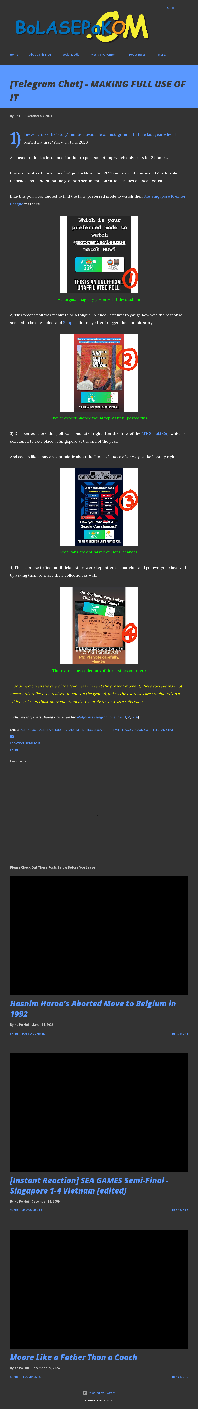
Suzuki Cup (142, 730)
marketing (84, 730)
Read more (180, 1033)
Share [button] (14, 749)
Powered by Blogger (99, 1393)
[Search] (169, 8)
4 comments (31, 1377)
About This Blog (40, 54)
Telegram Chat (162, 730)
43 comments (32, 1210)
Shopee (70, 322)
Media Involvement (104, 54)
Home (14, 54)
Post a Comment (34, 1033)
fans (71, 730)
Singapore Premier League (113, 730)
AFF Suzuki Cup (155, 433)
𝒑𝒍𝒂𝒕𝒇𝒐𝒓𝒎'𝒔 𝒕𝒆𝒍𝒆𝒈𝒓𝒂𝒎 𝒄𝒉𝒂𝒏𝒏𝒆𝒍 (100, 717)
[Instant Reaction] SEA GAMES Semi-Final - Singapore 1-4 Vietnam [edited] (89, 1185)
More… (162, 54)
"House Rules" (137, 54)
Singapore (33, 743)
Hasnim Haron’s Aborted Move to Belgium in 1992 (93, 1008)
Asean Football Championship (43, 730)
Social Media (70, 54)
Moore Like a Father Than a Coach (73, 1357)
